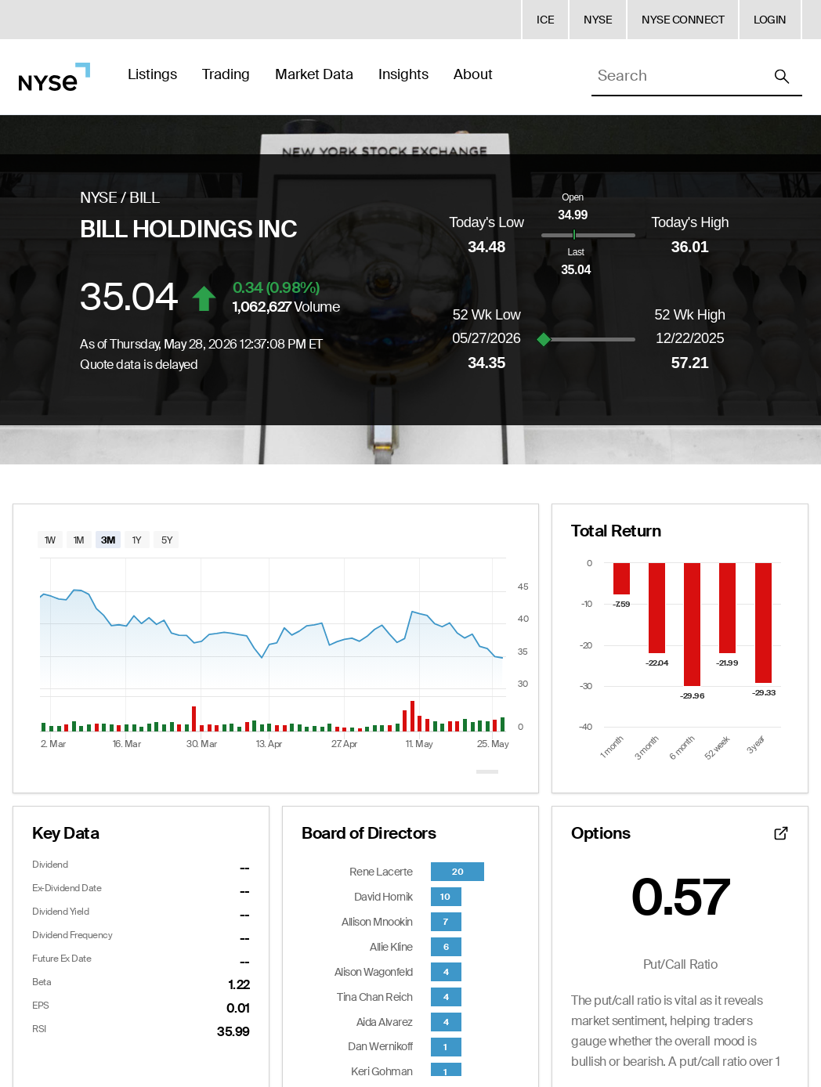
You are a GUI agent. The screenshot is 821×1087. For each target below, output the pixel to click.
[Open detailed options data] (781, 833)
